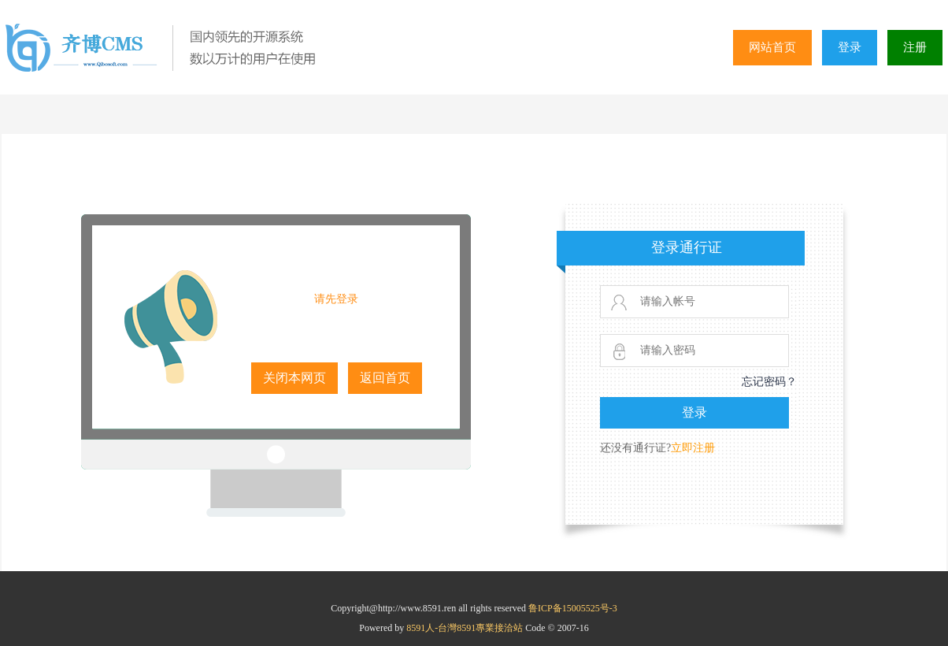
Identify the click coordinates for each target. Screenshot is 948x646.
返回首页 (385, 377)
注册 (915, 47)
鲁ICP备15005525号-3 (572, 608)
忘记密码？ (769, 382)
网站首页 (772, 47)
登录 (849, 47)
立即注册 (693, 448)
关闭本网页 (294, 377)
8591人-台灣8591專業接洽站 (465, 627)
